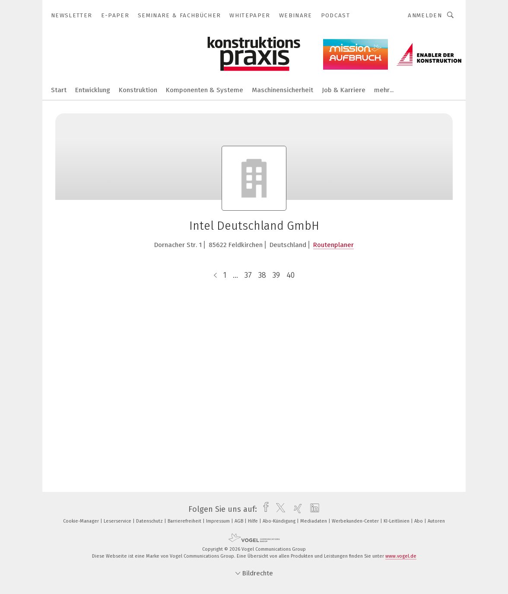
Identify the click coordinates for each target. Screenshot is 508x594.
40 (290, 275)
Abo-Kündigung (280, 521)
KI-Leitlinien (397, 521)
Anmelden (425, 15)
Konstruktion (138, 90)
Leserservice (118, 521)
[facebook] (263, 509)
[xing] (296, 509)
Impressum (218, 521)
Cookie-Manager (81, 521)
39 (276, 275)
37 (248, 275)
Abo (419, 521)
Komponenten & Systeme (204, 90)
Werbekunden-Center (356, 521)
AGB (239, 521)
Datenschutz (150, 521)
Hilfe (253, 521)
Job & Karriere (343, 90)
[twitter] (278, 509)
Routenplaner (333, 245)
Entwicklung (92, 90)
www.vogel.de (400, 556)
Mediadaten (314, 521)
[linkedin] (312, 509)
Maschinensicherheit (282, 90)
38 (262, 275)
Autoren (436, 521)
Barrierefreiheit (185, 521)
